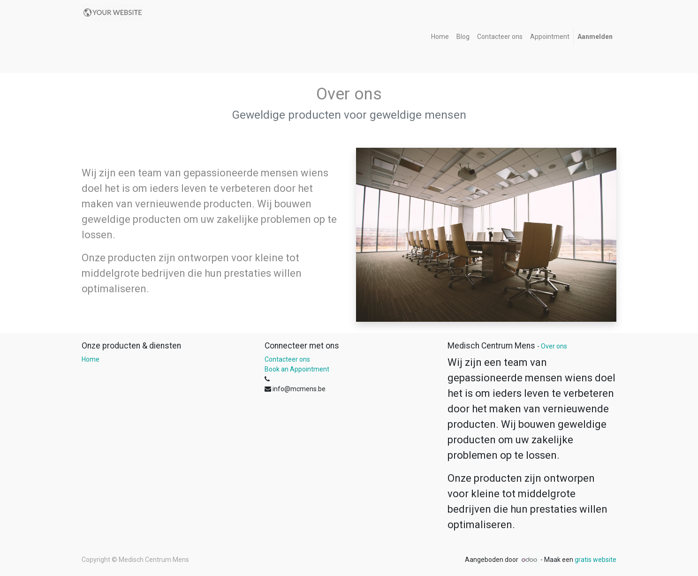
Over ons (554, 346)
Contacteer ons (287, 359)
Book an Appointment (297, 369)
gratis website (595, 559)
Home (90, 359)
